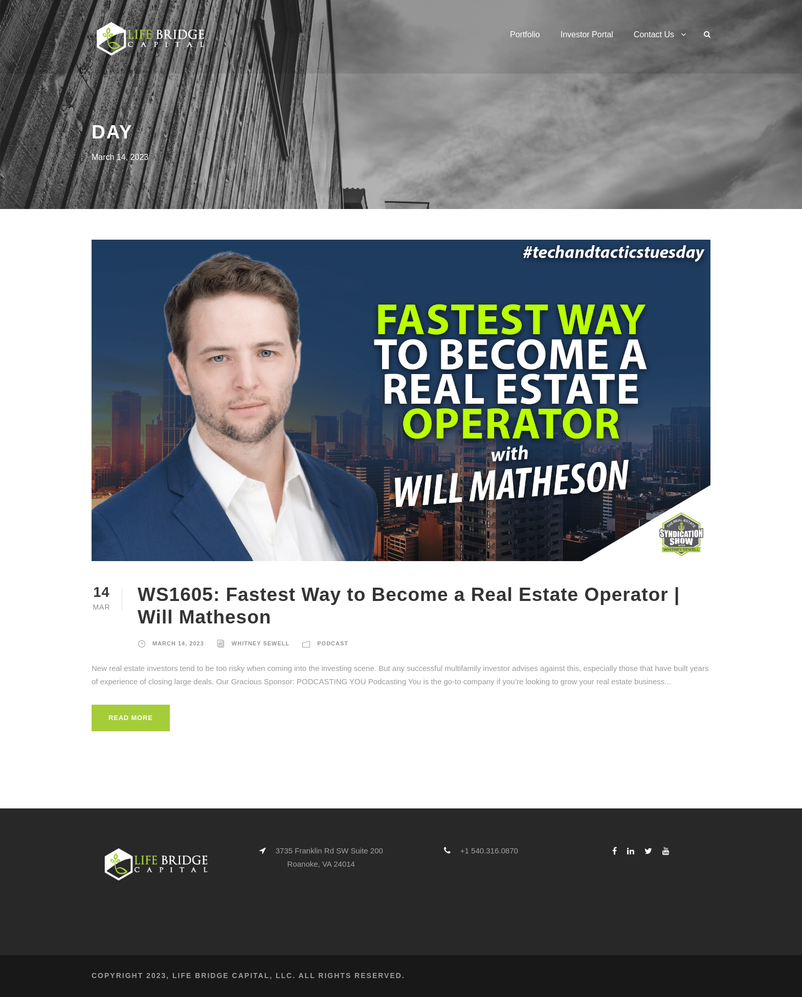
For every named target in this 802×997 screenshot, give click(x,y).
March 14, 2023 (178, 643)
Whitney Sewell (260, 643)
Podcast (332, 643)
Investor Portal (587, 34)
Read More (130, 718)
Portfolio (525, 34)
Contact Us (654, 34)
